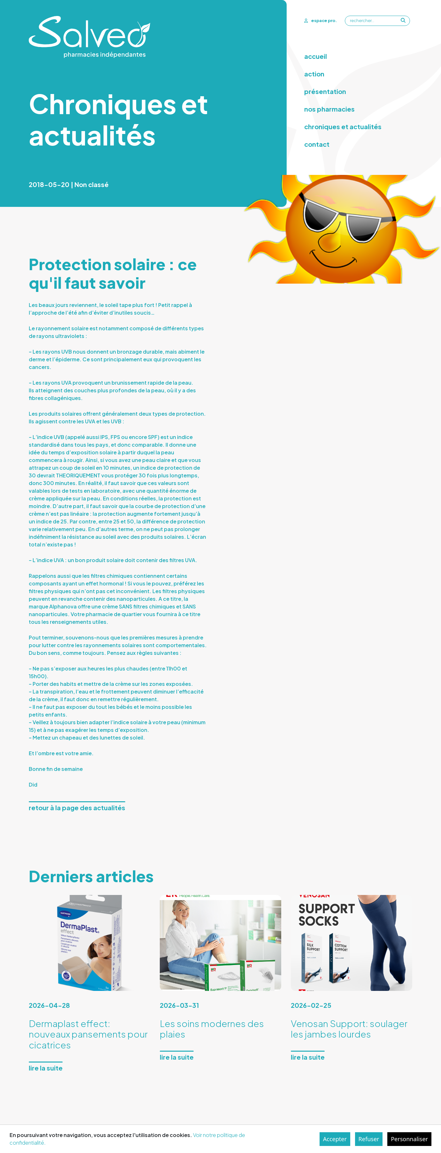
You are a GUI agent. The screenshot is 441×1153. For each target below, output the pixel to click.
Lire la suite (46, 1068)
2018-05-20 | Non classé (69, 184)
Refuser (369, 1139)
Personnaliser (409, 1139)
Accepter (335, 1139)
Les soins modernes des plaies (212, 1029)
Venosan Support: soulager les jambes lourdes (349, 1029)
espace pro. (320, 20)
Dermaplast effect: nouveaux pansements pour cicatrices (88, 1034)
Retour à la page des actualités (77, 808)
